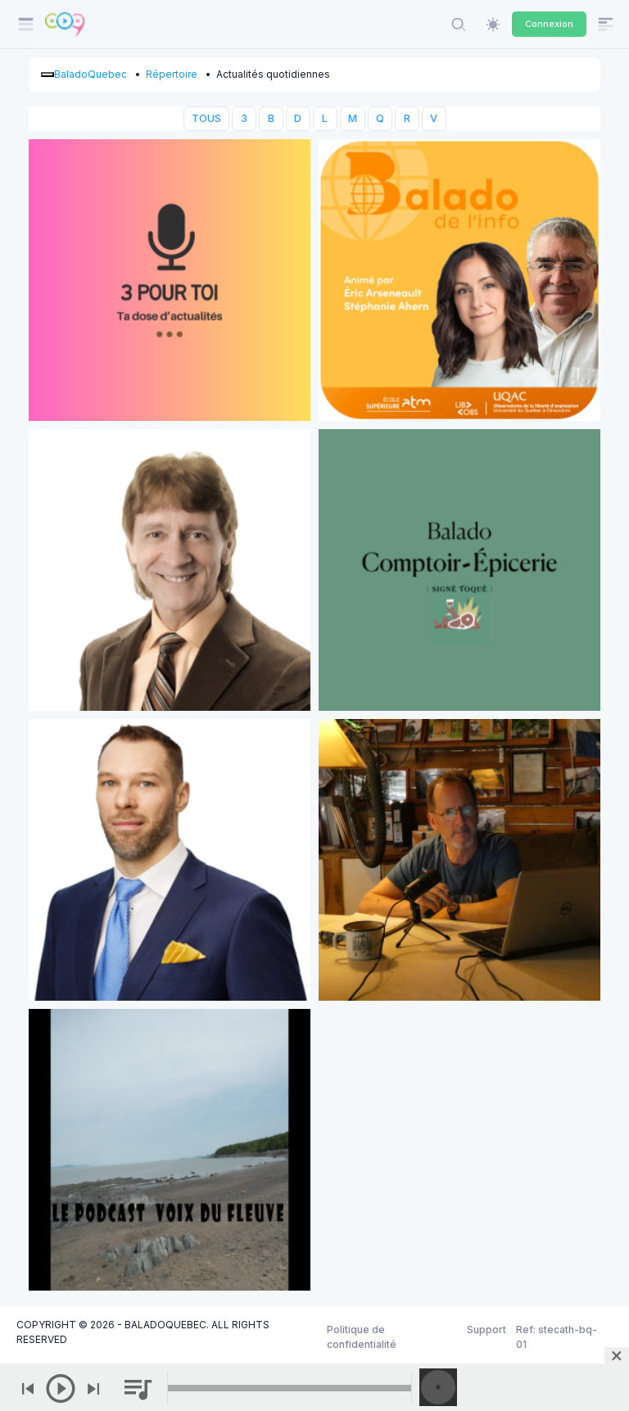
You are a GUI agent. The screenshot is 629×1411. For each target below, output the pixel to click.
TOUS (206, 118)
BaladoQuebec (90, 74)
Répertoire (171, 74)
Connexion (549, 23)
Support (486, 1329)
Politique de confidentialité (361, 1336)
